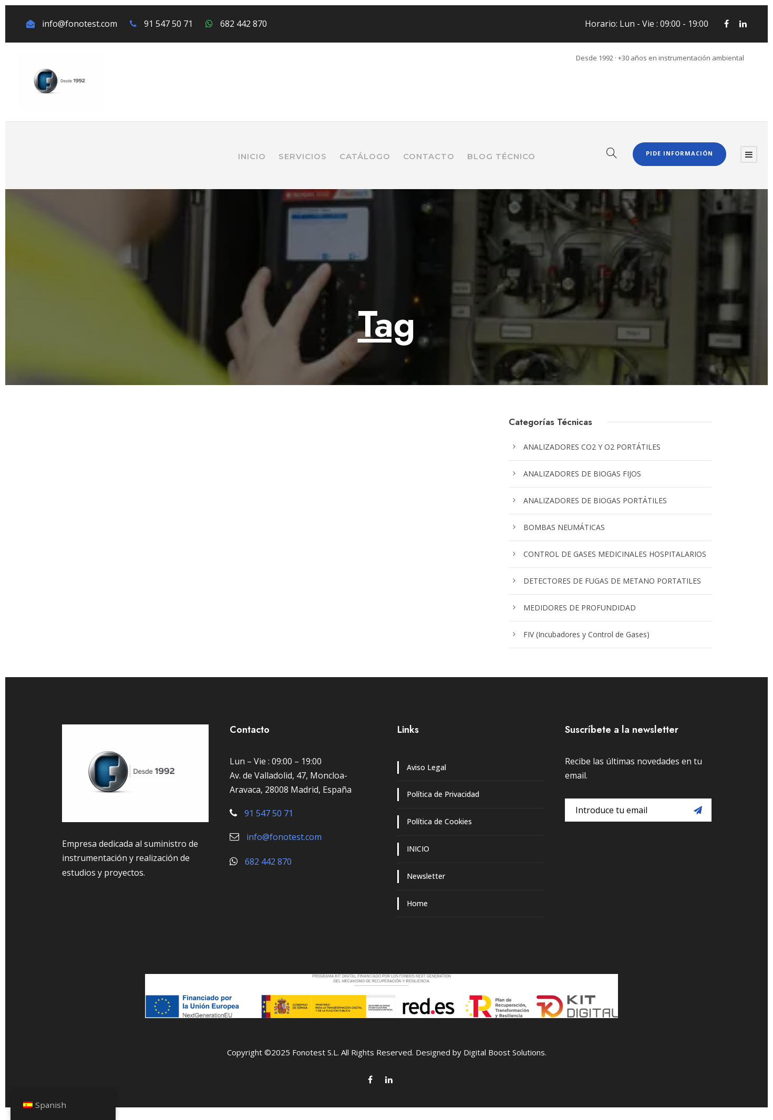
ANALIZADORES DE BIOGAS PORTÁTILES (595, 500)
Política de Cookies (439, 821)
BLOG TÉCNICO (501, 156)
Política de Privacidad (443, 794)
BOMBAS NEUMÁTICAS (564, 527)
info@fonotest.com (79, 23)
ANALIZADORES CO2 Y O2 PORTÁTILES (592, 447)
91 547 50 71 (168, 23)
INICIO (252, 156)
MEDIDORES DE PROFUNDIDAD (579, 608)
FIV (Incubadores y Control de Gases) (586, 634)
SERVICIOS (303, 156)
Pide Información (679, 153)
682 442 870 (243, 23)
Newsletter (426, 876)
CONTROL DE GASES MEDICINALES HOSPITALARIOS (614, 554)
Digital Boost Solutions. (505, 1052)
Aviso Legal (426, 767)
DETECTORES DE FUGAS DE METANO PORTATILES (612, 581)
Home (417, 903)
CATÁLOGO (364, 156)
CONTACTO (429, 156)
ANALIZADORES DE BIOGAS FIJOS (582, 474)
